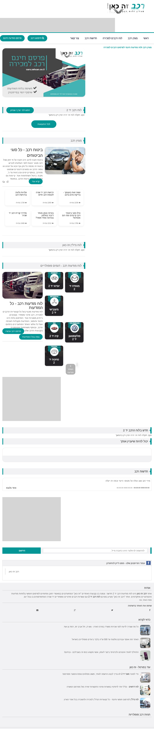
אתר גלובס (11, 488)
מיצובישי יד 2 (54, 311)
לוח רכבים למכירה (112, 38)
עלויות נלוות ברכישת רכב (21, 193)
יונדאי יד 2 (54, 286)
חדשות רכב (91, 38)
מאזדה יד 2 (74, 288)
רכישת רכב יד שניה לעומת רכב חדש (45, 193)
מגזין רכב (133, 38)
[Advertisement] (57, 25)
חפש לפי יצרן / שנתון (20, 110)
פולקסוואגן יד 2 (74, 338)
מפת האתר (147, 600)
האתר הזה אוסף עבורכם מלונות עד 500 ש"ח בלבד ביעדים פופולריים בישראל (105, 639)
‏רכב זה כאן (14, 571)
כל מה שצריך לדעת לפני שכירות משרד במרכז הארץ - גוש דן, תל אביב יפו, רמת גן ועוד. (101, 626)
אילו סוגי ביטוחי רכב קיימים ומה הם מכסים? (71, 215)
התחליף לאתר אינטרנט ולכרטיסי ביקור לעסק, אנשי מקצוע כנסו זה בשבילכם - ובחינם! (101, 652)
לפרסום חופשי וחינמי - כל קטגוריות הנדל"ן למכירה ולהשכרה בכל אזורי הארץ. (101, 699)
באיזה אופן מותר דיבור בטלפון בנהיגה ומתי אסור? (45, 215)
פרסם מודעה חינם (12, 38)
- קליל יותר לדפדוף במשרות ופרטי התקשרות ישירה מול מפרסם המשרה (103, 686)
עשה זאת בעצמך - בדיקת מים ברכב (71, 193)
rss (140, 600)
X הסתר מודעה (70, 369)
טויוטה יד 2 (54, 361)
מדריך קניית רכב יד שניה (18, 214)
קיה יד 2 (53, 336)
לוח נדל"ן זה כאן (72, 245)
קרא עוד (35, 181)
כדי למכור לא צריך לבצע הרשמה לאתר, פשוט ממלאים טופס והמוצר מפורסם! (101, 674)
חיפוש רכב (37, 38)
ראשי (146, 38)
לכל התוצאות (44, 124)
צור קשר (74, 38)
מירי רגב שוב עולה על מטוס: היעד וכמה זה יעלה (128, 480)
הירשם (22, 550)
